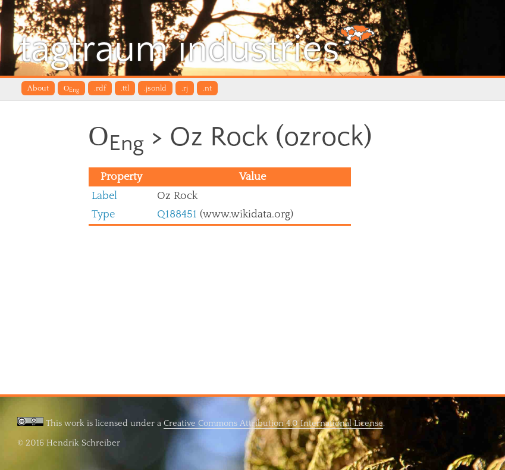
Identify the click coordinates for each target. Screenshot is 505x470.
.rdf (100, 88)
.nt (207, 88)
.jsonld (155, 88)
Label (104, 195)
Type (103, 214)
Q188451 (177, 214)
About (38, 88)
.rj (184, 88)
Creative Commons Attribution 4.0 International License (273, 423)
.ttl (125, 88)
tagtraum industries (197, 47)
